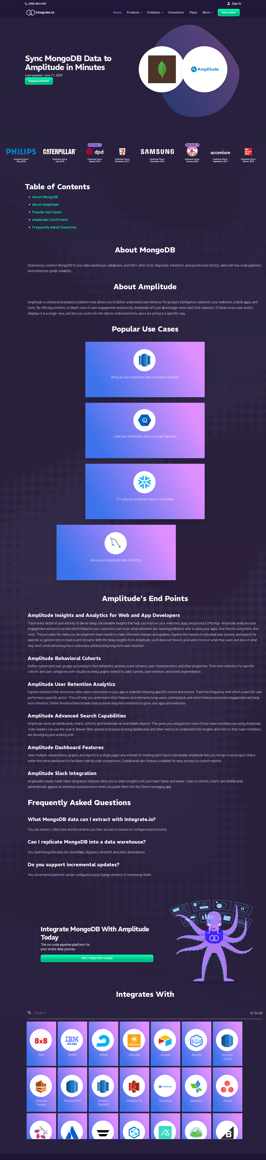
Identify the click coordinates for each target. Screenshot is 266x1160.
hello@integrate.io (41, 1103)
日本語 (225, 1136)
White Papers (229, 1098)
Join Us (226, 1118)
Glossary (151, 1138)
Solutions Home (84, 1093)
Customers (228, 1093)
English (225, 1131)
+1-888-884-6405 (40, 1114)
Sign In (234, 3)
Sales (77, 1118)
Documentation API (158, 1118)
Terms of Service (231, 1156)
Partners (226, 1113)
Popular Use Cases (47, 212)
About (224, 1108)
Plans (193, 13)
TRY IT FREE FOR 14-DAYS (97, 775)
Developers (81, 1128)
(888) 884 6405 (35, 3)
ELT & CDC (80, 1103)
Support (79, 1123)
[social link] (27, 1122)
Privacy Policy (155, 1133)
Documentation (155, 1113)
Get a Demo (230, 13)
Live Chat (152, 1098)
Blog (149, 1093)
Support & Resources (159, 1103)
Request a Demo (39, 80)
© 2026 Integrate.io (36, 1156)
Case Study (94, 142)
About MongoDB (45, 197)
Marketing (80, 1113)
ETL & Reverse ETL (86, 1098)
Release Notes (83, 1133)
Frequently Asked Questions (54, 227)
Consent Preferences (159, 1143)
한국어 (225, 1141)
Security (151, 1123)
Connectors (176, 13)
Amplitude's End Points (50, 220)
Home (116, 13)
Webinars (227, 1103)
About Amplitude (45, 204)
